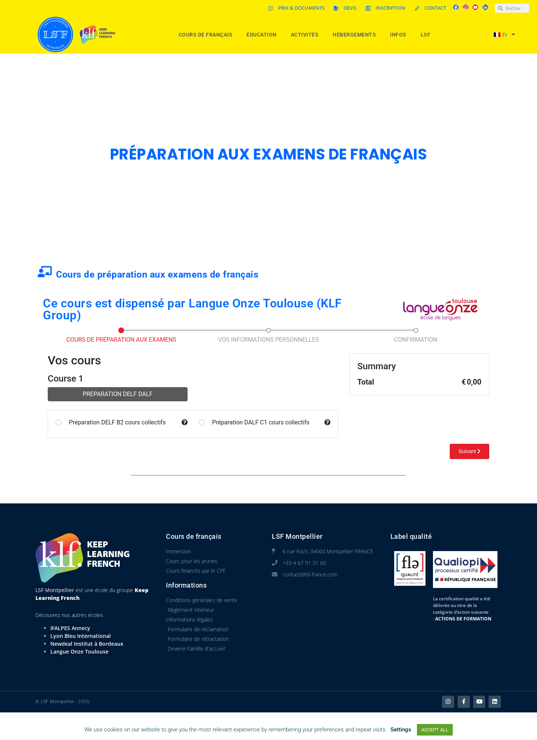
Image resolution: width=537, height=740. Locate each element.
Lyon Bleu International (80, 635)
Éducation (263, 34)
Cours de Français (207, 34)
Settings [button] (400, 729)
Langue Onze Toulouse (79, 651)
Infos (400, 34)
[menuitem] (501, 34)
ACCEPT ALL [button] (434, 730)
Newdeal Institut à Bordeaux (86, 643)
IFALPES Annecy (70, 628)
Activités (307, 34)
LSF (427, 34)
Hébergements (356, 34)
